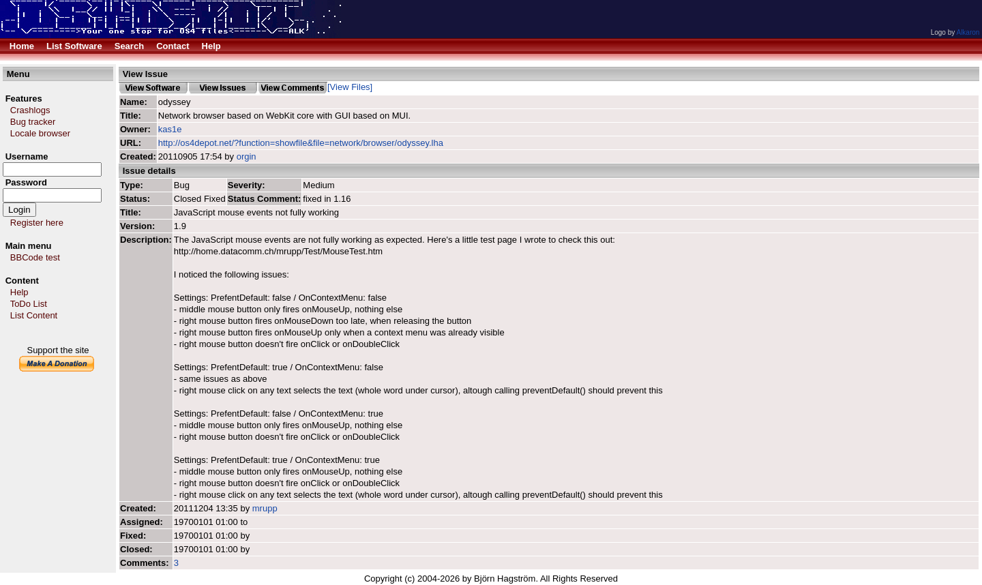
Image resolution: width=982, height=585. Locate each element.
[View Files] (349, 87)
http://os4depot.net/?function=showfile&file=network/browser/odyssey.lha (300, 143)
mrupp (265, 508)
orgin (246, 156)
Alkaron (967, 32)
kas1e (170, 129)
